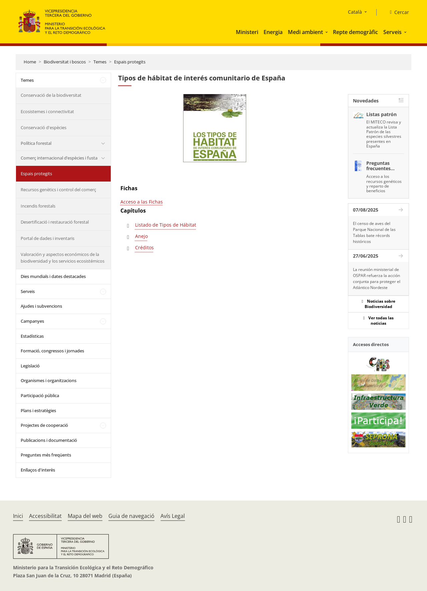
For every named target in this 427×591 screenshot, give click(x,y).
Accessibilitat (45, 516)
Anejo (141, 236)
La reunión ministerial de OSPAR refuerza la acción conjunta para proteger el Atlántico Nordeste (376, 278)
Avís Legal (172, 516)
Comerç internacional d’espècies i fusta (59, 158)
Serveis (392, 32)
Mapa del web (85, 516)
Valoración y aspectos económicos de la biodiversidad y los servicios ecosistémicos (62, 257)
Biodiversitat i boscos (65, 62)
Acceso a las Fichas (141, 202)
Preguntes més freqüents (46, 455)
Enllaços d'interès (38, 470)
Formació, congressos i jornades (52, 351)
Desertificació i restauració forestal (55, 222)
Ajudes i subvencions (41, 306)
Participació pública (40, 395)
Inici (18, 516)
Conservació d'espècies (43, 127)
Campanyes (32, 321)
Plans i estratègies (38, 410)
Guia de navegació (131, 516)
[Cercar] (397, 12)
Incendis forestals (38, 206)
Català (355, 12)
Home (30, 62)
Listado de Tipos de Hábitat (165, 225)
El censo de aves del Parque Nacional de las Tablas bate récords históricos (374, 232)
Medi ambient (305, 32)
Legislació (30, 366)
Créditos (144, 247)
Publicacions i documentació (49, 440)
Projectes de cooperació (44, 425)
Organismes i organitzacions (48, 380)
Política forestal (36, 143)
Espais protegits (129, 62)
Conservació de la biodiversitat (51, 95)
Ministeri (247, 32)
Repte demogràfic (355, 32)
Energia (273, 32)
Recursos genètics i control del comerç (58, 190)
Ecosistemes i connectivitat (47, 111)
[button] (327, 32)
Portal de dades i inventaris (47, 238)
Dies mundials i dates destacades (53, 276)
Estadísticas (32, 336)
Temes (99, 62)
